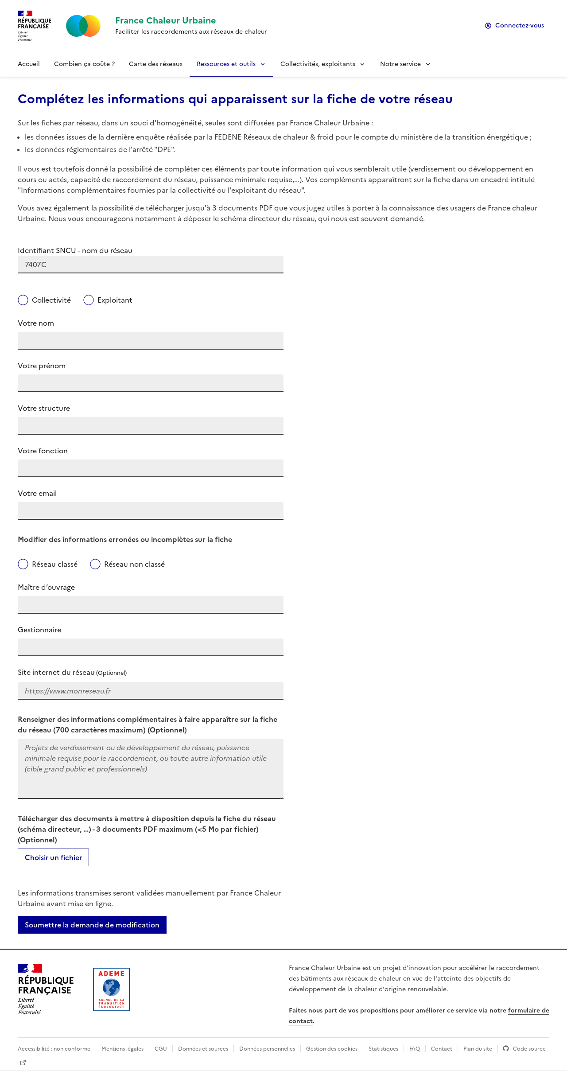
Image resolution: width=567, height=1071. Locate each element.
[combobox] (151, 264)
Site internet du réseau (72, 672)
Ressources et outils (226, 64)
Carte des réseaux (156, 64)
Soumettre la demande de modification (92, 924)
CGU (161, 1049)
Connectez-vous (519, 25)
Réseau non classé (134, 564)
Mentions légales (122, 1049)
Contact (441, 1049)
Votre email (37, 493)
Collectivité (51, 300)
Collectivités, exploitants (317, 64)
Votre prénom (42, 365)
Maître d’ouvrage (46, 587)
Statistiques (383, 1049)
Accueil (29, 64)
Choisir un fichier (53, 857)
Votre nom (36, 323)
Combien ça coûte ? (84, 64)
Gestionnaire (39, 629)
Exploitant (114, 300)
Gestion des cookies (331, 1049)
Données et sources (203, 1049)
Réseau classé (55, 564)
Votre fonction (43, 450)
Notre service (400, 64)
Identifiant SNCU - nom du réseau (75, 250)
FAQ (414, 1049)
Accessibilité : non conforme (54, 1049)
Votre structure (44, 408)
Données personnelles (267, 1049)
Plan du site (477, 1049)
